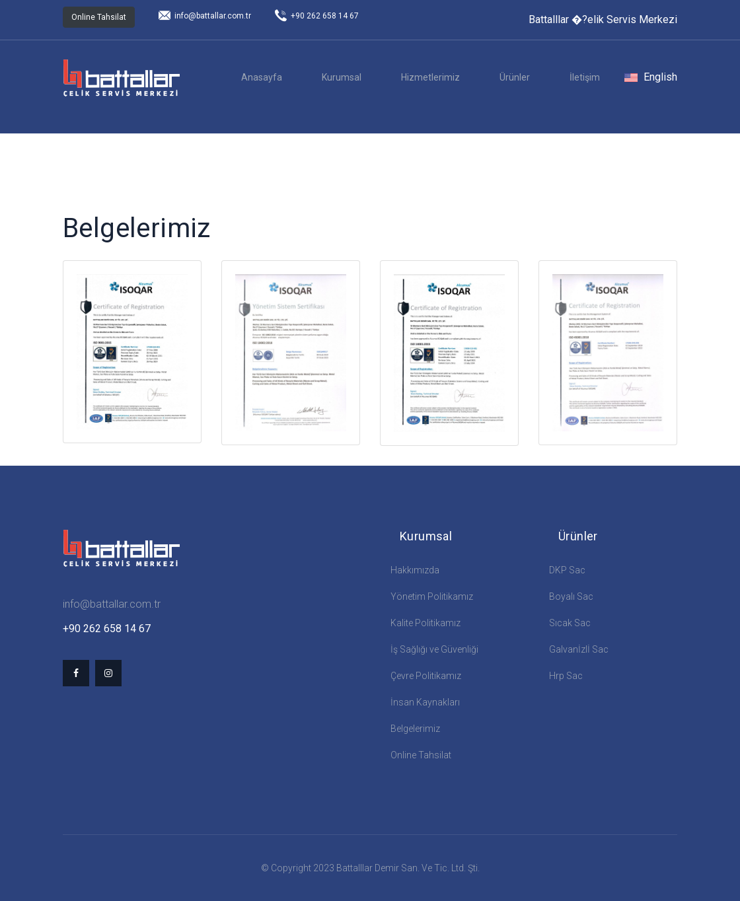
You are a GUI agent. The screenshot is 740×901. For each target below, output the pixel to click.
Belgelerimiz (415, 728)
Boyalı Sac (571, 596)
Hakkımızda (414, 570)
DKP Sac (567, 570)
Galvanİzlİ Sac (579, 649)
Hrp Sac (566, 675)
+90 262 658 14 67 (317, 15)
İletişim (585, 77)
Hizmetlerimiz (430, 77)
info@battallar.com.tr (205, 15)
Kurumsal (341, 77)
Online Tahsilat (98, 17)
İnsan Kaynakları (425, 702)
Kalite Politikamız (425, 623)
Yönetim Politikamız (431, 596)
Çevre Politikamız (425, 675)
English (650, 77)
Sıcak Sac (570, 623)
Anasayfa (261, 77)
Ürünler (515, 77)
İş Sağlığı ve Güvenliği (434, 649)
